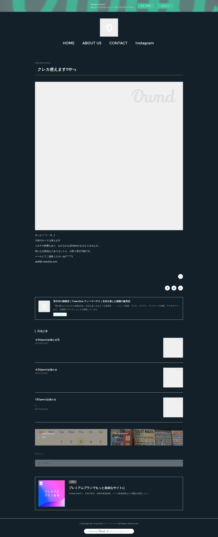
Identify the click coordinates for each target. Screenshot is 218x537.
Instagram (144, 43)
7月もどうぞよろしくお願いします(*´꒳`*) (53, 406)
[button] (68, 43)
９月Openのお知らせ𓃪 (47, 339)
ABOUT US (91, 43)
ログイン (165, 6)
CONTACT (118, 43)
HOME (68, 43)
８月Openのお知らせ (46, 369)
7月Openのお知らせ (45, 399)
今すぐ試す (145, 5)
